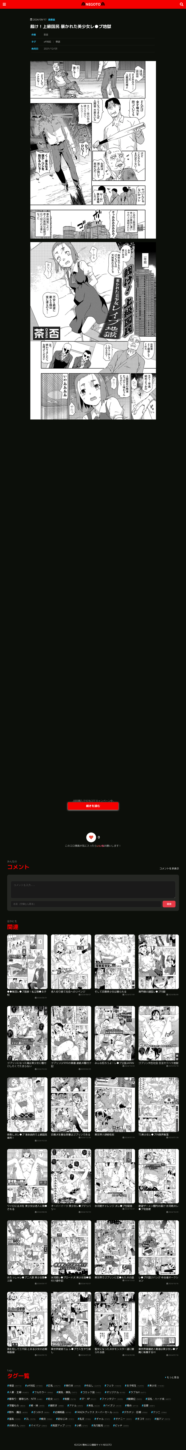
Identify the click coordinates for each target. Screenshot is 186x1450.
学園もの (17, 1405)
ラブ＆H (138, 1392)
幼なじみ (66, 1418)
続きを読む (93, 806)
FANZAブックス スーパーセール (97, 1412)
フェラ (113, 1385)
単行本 (73, 1385)
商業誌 (51, 19)
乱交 (85, 1418)
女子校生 (135, 1385)
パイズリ (113, 1405)
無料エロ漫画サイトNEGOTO (97, 1444)
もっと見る (173, 1377)
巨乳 (54, 1385)
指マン (163, 1418)
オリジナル (116, 1392)
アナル (76, 1405)
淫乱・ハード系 (159, 1398)
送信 (169, 904)
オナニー (123, 1418)
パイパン (39, 1425)
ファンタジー (112, 1398)
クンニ (160, 1412)
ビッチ (122, 1425)
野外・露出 (18, 1412)
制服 (70, 1398)
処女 (53, 1398)
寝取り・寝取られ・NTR (25, 1398)
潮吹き (57, 1405)
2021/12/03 (50, 48)
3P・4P (88, 1398)
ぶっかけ (41, 1412)
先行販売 (101, 1425)
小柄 (82, 1425)
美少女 (156, 1385)
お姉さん (17, 1425)
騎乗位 (135, 1398)
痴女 (46, 1418)
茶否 (46, 34)
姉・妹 (38, 1405)
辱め (132, 1405)
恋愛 (149, 1405)
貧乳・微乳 (67, 1392)
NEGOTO (93, 4)
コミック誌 (91, 1392)
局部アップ (61, 1425)
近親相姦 (63, 1412)
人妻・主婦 (19, 1392)
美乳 (94, 1405)
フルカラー (43, 1392)
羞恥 (14, 1418)
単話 (58, 41)
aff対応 (47, 41)
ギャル (103, 1418)
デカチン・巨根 (136, 1412)
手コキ (144, 1418)
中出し (93, 1385)
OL (31, 1418)
